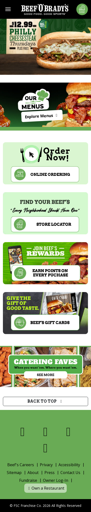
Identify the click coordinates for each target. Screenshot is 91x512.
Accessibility (69, 464)
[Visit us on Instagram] (68, 432)
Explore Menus (42, 116)
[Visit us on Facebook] (22, 432)
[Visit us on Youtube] (45, 448)
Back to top (45, 401)
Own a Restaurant (45, 488)
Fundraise (28, 480)
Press (49, 472)
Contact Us (70, 472)
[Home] (44, 9)
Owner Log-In (55, 480)
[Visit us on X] (45, 432)
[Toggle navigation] (8, 9)
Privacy (46, 464)
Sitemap (14, 472)
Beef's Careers (20, 464)
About (33, 472)
